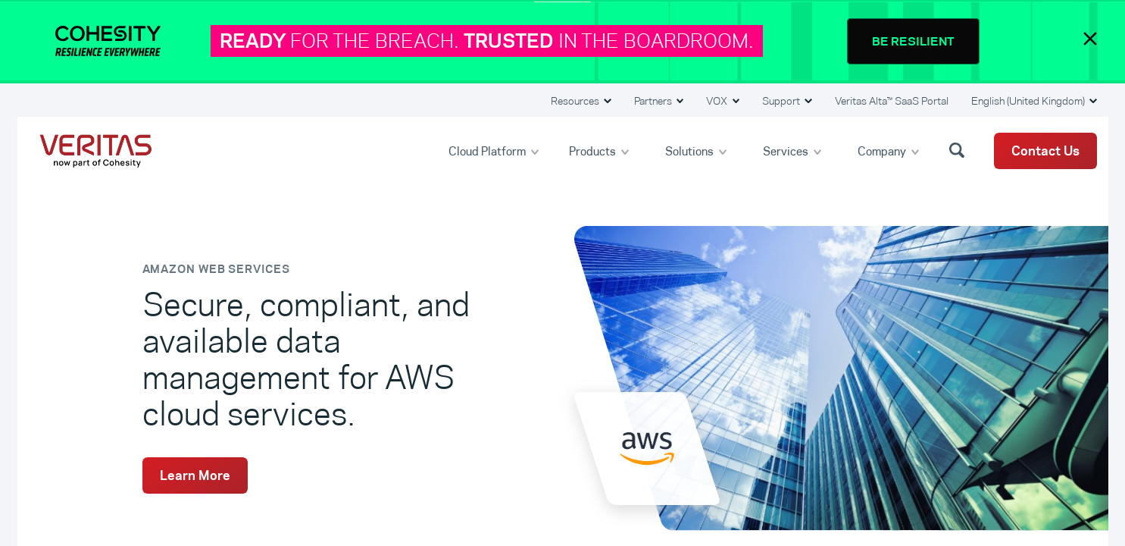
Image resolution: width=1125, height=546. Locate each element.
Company (883, 150)
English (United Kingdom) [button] (1029, 100)
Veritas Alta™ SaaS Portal (891, 100)
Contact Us (1045, 151)
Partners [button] (654, 100)
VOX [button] (718, 100)
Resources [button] (576, 100)
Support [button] (782, 100)
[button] (959, 149)
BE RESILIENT (913, 41)
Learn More (195, 475)
